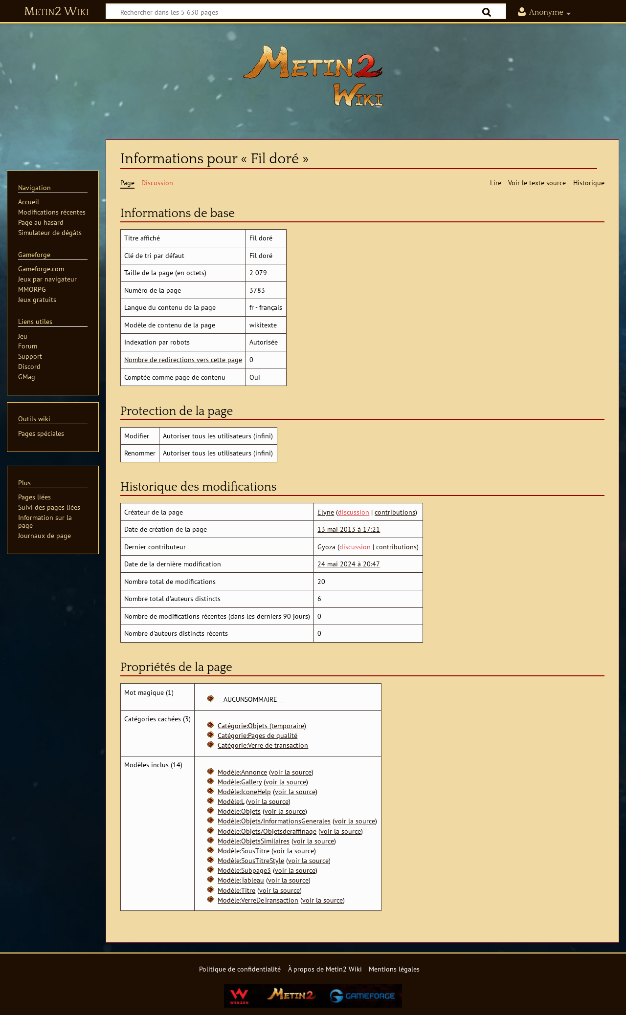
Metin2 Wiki (56, 12)
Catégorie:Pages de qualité (257, 735)
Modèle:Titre (236, 890)
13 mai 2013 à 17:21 (348, 529)
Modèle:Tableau (241, 880)
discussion (353, 512)
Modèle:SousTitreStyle (251, 860)
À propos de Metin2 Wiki (325, 968)
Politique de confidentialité (240, 968)
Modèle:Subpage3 (244, 870)
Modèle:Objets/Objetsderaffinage (267, 831)
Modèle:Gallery (240, 781)
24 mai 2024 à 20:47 (348, 563)
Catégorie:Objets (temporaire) (262, 725)
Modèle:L (231, 801)
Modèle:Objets (239, 811)
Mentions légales (394, 968)
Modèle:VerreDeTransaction (258, 900)
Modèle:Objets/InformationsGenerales (274, 820)
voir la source (291, 772)
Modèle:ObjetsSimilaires (254, 840)
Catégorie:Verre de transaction (263, 745)
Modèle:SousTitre (243, 850)
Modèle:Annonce (242, 772)
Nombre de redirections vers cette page (183, 359)
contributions (395, 512)
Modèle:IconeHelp (244, 791)
